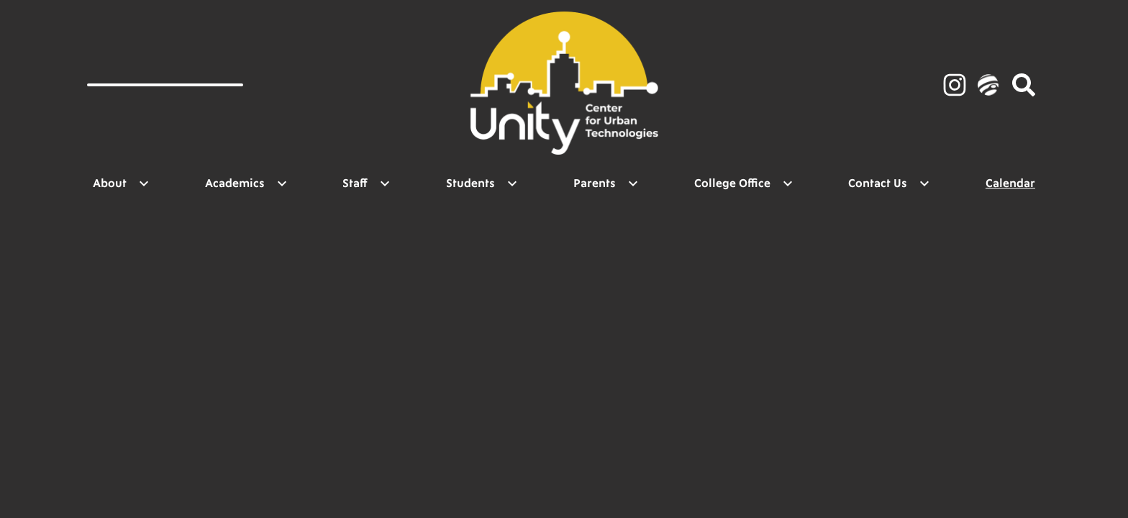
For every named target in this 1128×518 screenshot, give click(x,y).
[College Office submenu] (743, 183)
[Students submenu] (482, 183)
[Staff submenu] (366, 183)
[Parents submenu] (606, 183)
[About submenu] (121, 183)
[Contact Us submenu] (889, 183)
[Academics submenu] (246, 183)
